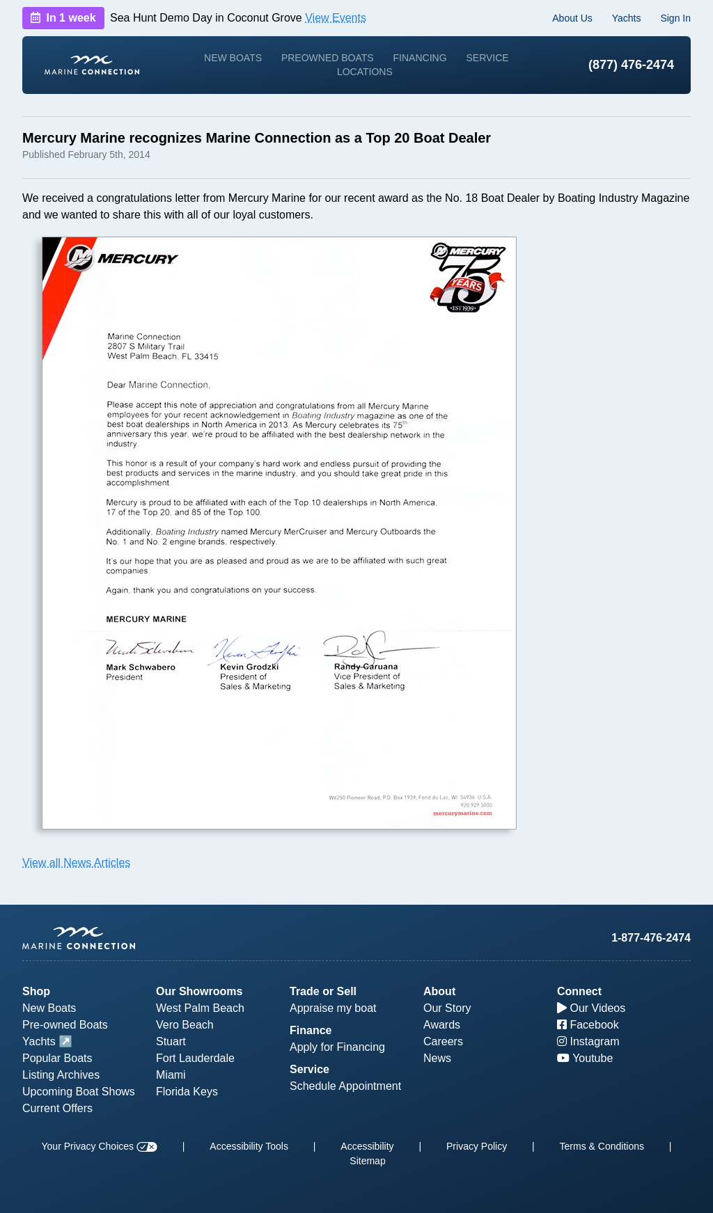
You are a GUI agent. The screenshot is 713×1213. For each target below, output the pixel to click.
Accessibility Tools (249, 1146)
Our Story (447, 1008)
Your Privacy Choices (99, 1146)
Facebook (588, 1025)
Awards (441, 1025)
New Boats (233, 57)
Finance (310, 1030)
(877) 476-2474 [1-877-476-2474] (631, 65)
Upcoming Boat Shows (78, 1091)
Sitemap (367, 1160)
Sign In (675, 18)
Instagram (588, 1041)
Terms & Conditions (602, 1146)
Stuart (171, 1041)
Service (487, 57)
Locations (365, 71)
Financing (420, 57)
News (437, 1058)
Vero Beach (185, 1025)
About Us (572, 18)
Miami (171, 1075)
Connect (579, 991)
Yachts (626, 18)
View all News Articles (76, 863)
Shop (36, 991)
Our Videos (591, 1008)
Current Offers (57, 1108)
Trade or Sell (323, 991)
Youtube (585, 1058)
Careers (443, 1041)
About (439, 991)
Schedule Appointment (345, 1086)
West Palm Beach (200, 1008)
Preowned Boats (327, 57)
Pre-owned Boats (65, 1025)
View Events (335, 18)
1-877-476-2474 (651, 938)
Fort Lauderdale (195, 1058)
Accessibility (366, 1146)
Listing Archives (61, 1075)
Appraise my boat (333, 1008)
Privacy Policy (476, 1146)
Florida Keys (187, 1091)
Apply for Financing (337, 1047)
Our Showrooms (199, 991)
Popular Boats (57, 1058)
